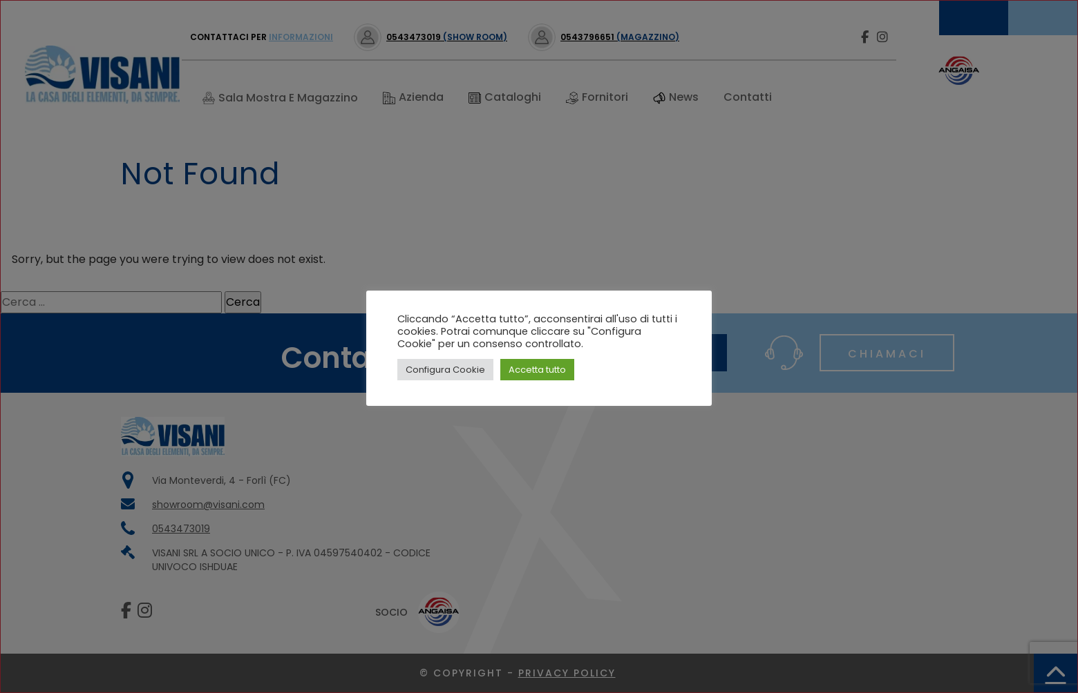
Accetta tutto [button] (537, 369)
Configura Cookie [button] (445, 369)
